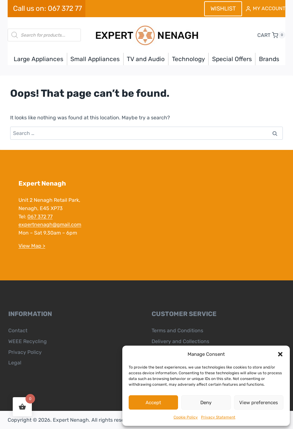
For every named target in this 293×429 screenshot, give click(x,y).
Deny (205, 402)
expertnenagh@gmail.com (49, 225)
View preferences (258, 402)
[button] (280, 354)
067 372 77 (40, 217)
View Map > (31, 246)
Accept (153, 402)
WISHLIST (223, 8)
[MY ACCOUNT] (265, 9)
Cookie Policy (186, 417)
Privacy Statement (218, 417)
